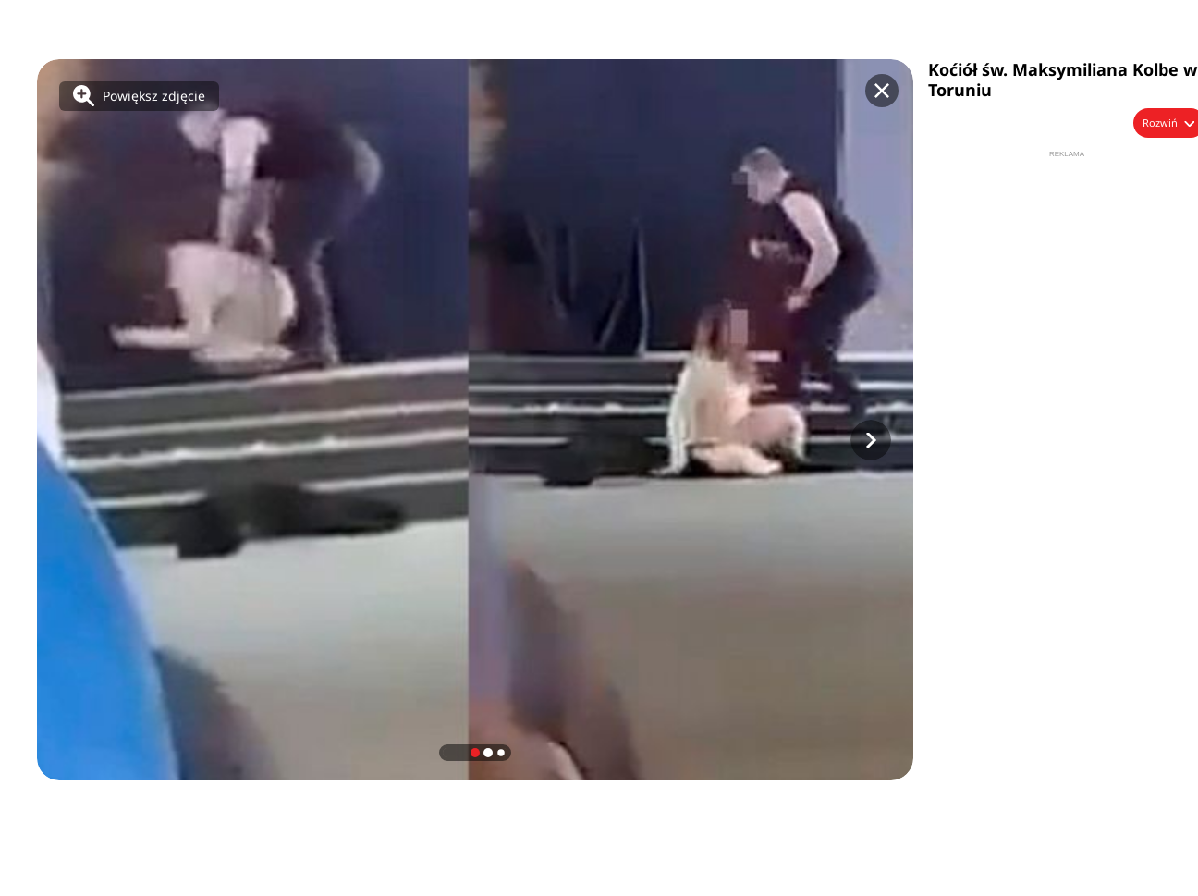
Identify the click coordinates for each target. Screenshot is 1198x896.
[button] (870, 440)
